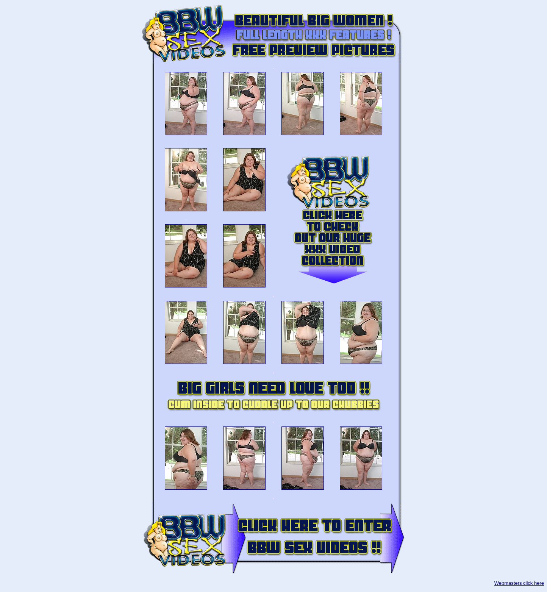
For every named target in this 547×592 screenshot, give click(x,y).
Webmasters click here (519, 583)
